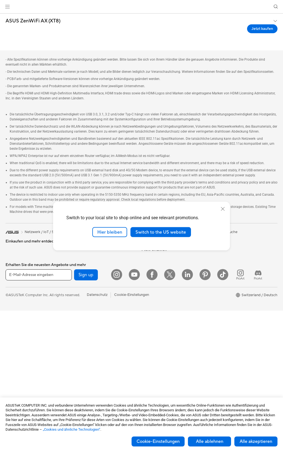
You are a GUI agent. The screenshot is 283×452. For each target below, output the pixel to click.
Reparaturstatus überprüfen (164, 320)
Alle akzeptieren (256, 441)
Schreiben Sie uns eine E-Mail (165, 345)
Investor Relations (156, 261)
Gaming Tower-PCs (21, 345)
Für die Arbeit (17, 270)
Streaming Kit (83, 362)
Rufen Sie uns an (155, 353)
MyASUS (149, 391)
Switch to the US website (160, 232)
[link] (141, 7)
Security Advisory (156, 374)
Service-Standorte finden (162, 328)
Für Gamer (14, 295)
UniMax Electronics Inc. (161, 295)
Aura (213, 328)
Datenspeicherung (87, 278)
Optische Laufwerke (88, 270)
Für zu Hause (16, 262)
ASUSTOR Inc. (153, 278)
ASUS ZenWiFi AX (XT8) (33, 21)
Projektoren (15, 320)
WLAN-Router (84, 303)
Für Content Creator (22, 279)
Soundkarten (82, 261)
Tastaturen (81, 337)
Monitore (13, 312)
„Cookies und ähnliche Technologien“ (71, 429)
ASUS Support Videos (160, 382)
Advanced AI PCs (223, 270)
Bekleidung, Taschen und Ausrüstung (102, 370)
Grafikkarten (16, 387)
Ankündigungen (154, 253)
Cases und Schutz (86, 378)
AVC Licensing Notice (227, 303)
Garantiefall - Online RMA (162, 311)
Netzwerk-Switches (88, 320)
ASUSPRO (218, 287)
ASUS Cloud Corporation (162, 286)
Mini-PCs (13, 362)
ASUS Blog (218, 311)
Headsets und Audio (88, 353)
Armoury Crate (221, 320)
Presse (147, 270)
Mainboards (15, 379)
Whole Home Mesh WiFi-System (99, 311)
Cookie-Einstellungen (158, 441)
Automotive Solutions (227, 295)
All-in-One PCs (18, 329)
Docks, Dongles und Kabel (93, 395)
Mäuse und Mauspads (90, 345)
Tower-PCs (14, 337)
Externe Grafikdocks (89, 286)
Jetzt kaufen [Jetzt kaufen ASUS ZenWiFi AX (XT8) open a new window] (262, 28)
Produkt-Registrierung (160, 336)
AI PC (214, 262)
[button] (7, 6)
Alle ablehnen (209, 441)
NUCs (10, 354)
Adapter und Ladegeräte (92, 386)
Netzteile (79, 253)
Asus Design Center (225, 278)
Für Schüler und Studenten (27, 287)
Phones (12, 245)
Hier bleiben (109, 232)
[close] (223, 208)
